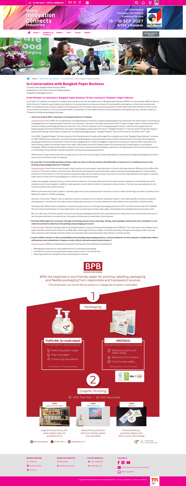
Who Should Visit (97, 461)
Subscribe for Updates (151, 34)
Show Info (33, 461)
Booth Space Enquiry (67, 466)
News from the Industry (49, 78)
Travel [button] (77, 32)
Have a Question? (126, 472)
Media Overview (35, 466)
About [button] (36, 32)
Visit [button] (68, 32)
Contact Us (33, 470)
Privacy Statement (124, 479)
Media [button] (87, 32)
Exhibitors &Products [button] (48, 33)
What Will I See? (96, 466)
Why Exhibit (64, 461)
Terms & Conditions (140, 479)
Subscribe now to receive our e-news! (133, 467)
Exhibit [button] (59, 32)
